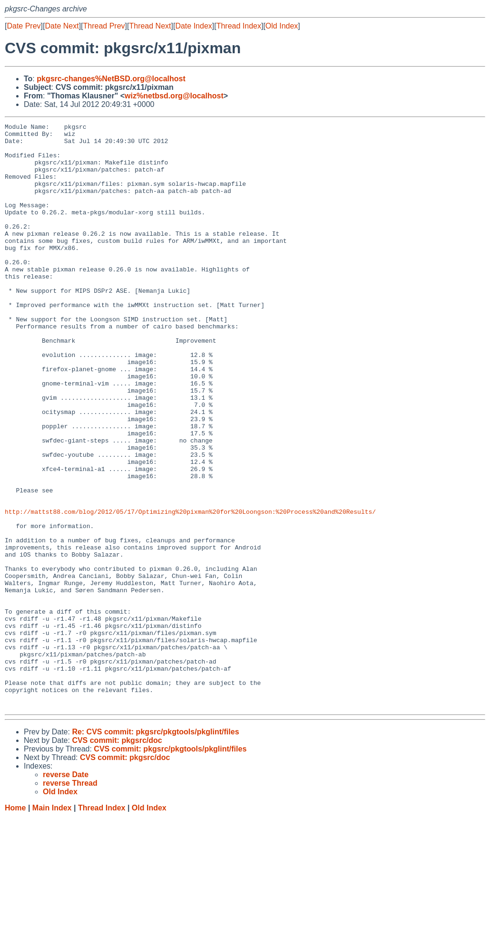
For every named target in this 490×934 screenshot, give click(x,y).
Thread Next (150, 26)
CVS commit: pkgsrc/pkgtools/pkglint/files (170, 866)
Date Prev (23, 26)
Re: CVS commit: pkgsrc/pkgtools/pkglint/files (155, 849)
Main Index (52, 925)
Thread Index (238, 26)
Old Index (281, 26)
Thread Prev (104, 26)
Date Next (61, 26)
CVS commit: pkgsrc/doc (117, 857)
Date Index (193, 26)
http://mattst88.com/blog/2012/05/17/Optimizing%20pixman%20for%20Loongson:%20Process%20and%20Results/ (190, 590)
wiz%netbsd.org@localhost (174, 96)
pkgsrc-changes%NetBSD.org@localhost (111, 79)
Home (15, 925)
